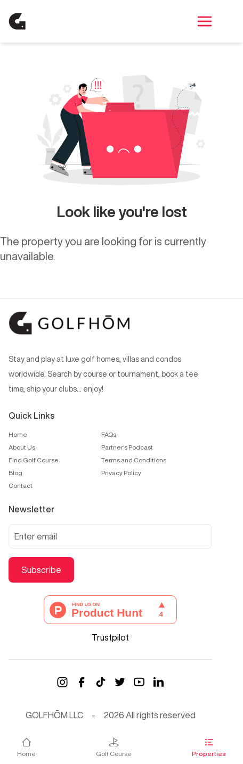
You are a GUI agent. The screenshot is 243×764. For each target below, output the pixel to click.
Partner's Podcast (127, 447)
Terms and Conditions (133, 459)
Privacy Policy (121, 472)
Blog (15, 472)
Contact (21, 485)
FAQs (108, 434)
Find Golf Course (34, 459)
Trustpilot (110, 637)
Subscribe (41, 570)
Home (18, 434)
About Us (22, 447)
